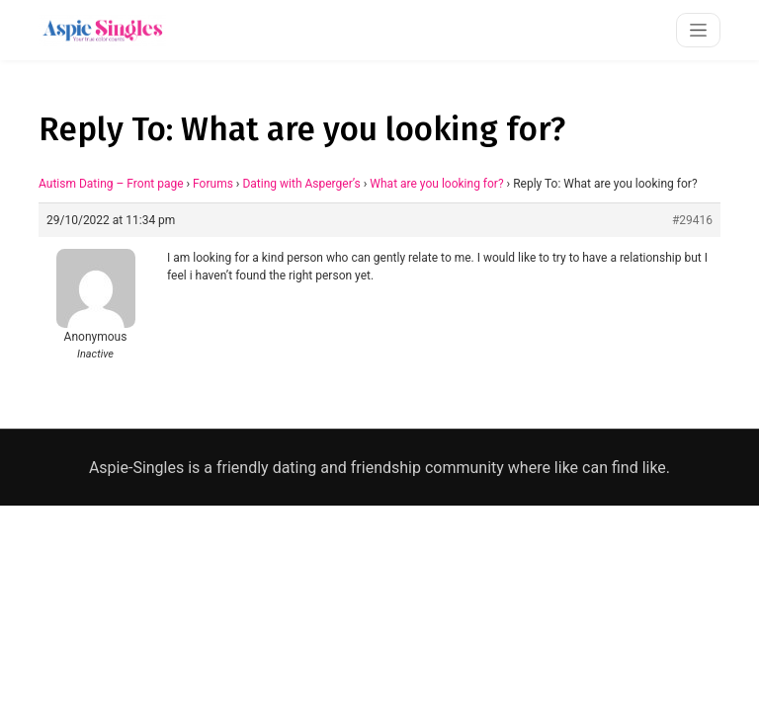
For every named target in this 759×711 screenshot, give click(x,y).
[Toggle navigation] (698, 30)
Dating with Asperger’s (301, 184)
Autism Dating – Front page (111, 184)
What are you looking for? (436, 184)
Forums (213, 184)
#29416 (692, 220)
